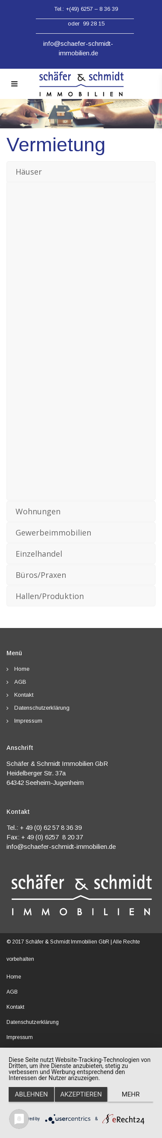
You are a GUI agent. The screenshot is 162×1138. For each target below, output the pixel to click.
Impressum (28, 720)
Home (21, 669)
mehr (131, 1094)
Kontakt (23, 695)
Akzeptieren (81, 1094)
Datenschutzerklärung (42, 707)
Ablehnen (31, 1094)
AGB (20, 682)
